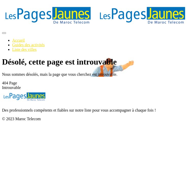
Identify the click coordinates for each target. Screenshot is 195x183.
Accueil (18, 40)
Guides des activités (28, 45)
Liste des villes (24, 49)
